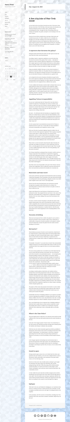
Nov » (15, 79)
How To (6, 20)
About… (6, 26)
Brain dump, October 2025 (10, 38)
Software (6, 16)
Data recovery (7, 22)
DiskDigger (7, 18)
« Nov (7, 79)
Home (6, 12)
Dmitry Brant (9, 4)
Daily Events (39, 405)
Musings (6, 24)
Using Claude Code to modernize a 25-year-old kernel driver (11, 43)
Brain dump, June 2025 (9, 51)
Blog (6, 14)
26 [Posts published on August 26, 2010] (10, 76)
